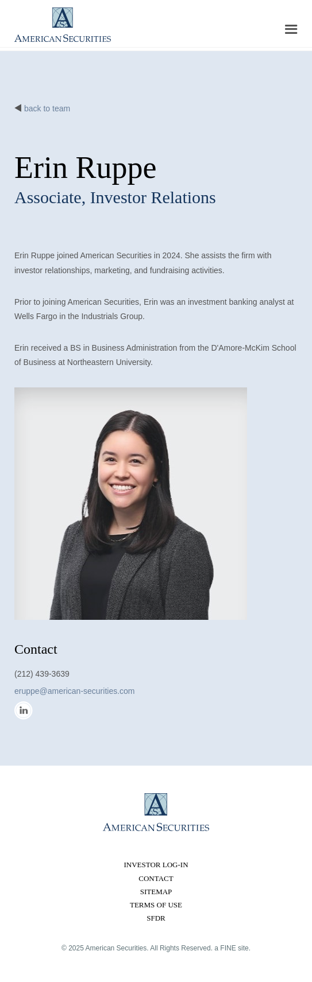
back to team (47, 108)
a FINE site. (232, 948)
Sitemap (156, 891)
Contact (155, 878)
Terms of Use (156, 905)
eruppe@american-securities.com (74, 691)
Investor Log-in (156, 864)
